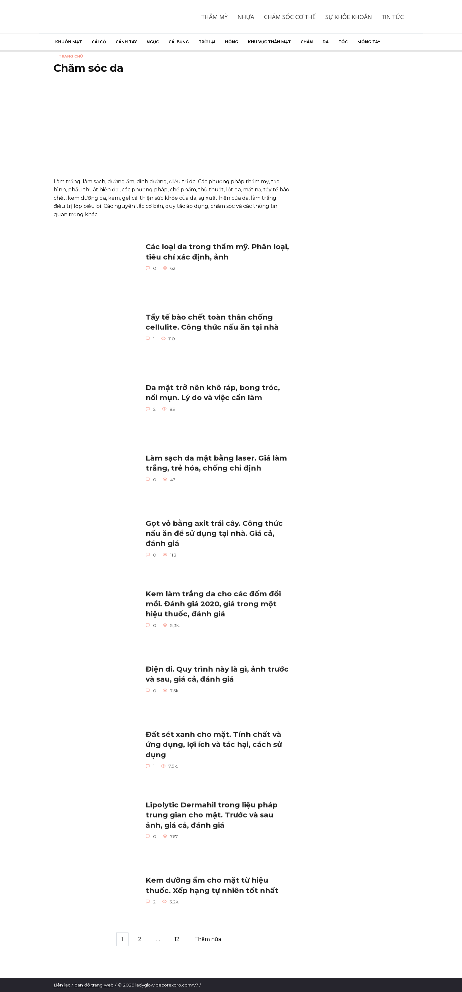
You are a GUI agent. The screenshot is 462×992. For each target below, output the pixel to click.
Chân (307, 41)
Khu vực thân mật (269, 41)
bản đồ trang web (94, 984)
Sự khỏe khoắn (348, 17)
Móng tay (368, 41)
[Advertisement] (171, 125)
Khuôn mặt (68, 41)
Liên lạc (62, 984)
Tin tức (393, 17)
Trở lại (207, 41)
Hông (231, 41)
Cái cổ (99, 41)
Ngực (153, 41)
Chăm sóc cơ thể (290, 17)
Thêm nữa (207, 939)
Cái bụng (179, 41)
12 (177, 939)
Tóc (343, 41)
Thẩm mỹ (214, 17)
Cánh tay (126, 41)
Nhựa (245, 17)
